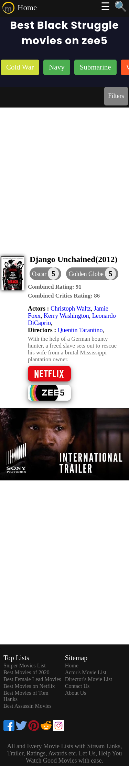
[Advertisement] (64, 175)
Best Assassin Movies (27, 706)
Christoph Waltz (71, 308)
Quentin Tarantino (80, 330)
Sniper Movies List (24, 665)
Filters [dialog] (116, 95)
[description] (55, 287)
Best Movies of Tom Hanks (26, 696)
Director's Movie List (88, 679)
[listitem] (20, 68)
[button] (92, 273)
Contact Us (77, 686)
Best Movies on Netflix (29, 686)
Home (27, 7)
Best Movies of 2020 (26, 672)
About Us (75, 693)
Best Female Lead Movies (32, 679)
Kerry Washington (66, 315)
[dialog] (45, 273)
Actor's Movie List (85, 672)
